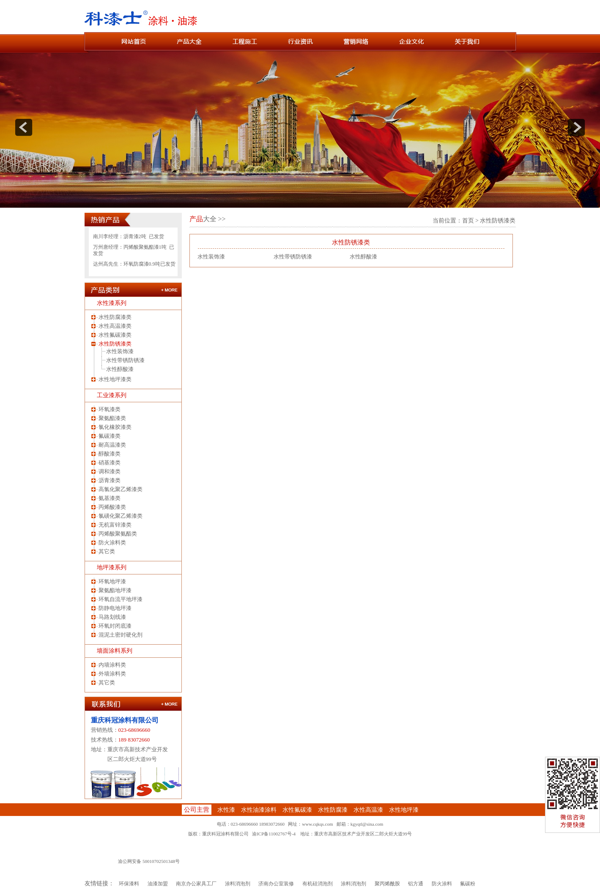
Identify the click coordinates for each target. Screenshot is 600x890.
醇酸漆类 (110, 453)
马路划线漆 (112, 617)
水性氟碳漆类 (115, 335)
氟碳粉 (467, 884)
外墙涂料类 (112, 673)
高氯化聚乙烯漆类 (120, 489)
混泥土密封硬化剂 (120, 635)
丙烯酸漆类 (112, 507)
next (576, 127)
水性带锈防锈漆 (125, 360)
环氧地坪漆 (112, 581)
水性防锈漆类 (115, 344)
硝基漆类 (110, 462)
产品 (196, 218)
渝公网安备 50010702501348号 (149, 861)
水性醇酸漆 (120, 369)
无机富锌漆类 (115, 525)
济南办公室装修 (276, 884)
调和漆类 (110, 471)
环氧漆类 (110, 409)
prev (24, 127)
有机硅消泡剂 (317, 884)
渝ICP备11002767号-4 (274, 833)
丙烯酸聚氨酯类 (118, 533)
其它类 (107, 551)
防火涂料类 (112, 542)
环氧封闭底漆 (115, 626)
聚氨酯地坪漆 (115, 590)
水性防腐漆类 (115, 317)
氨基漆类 (110, 498)
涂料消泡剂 (237, 884)
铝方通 (415, 884)
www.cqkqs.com (317, 824)
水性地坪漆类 (115, 379)
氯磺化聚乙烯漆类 (120, 516)
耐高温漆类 (112, 445)
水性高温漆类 (115, 326)
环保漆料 (129, 884)
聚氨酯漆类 (112, 418)
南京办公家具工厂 (196, 884)
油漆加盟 (158, 884)
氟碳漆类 (110, 436)
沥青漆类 (110, 480)
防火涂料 (442, 884)
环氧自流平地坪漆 (120, 599)
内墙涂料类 (112, 665)
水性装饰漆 (120, 351)
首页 (468, 220)
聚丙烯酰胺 (387, 884)
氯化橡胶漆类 (115, 427)
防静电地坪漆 (115, 608)
